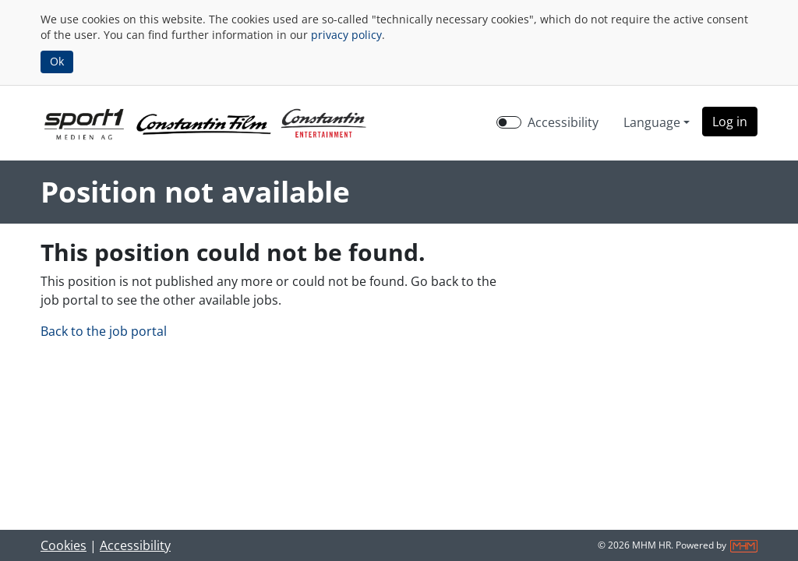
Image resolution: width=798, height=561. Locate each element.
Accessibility (135, 545)
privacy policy (346, 34)
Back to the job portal (104, 331)
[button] (729, 121)
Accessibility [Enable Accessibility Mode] (563, 122)
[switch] (508, 122)
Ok (57, 61)
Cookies (64, 545)
